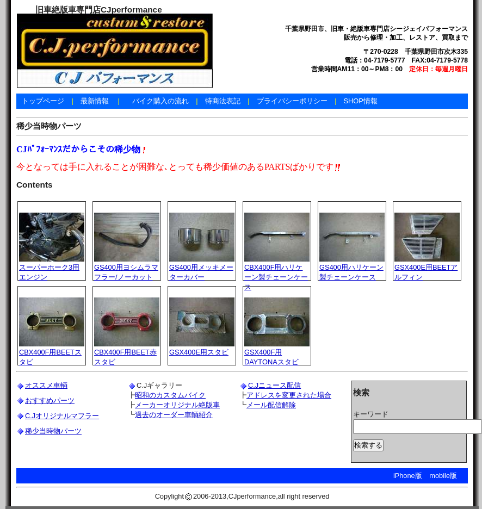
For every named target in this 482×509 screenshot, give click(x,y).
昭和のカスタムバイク (170, 395)
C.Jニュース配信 (274, 385)
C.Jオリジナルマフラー (62, 416)
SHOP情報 (360, 101)
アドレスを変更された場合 (288, 395)
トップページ (43, 101)
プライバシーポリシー (292, 101)
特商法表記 (222, 101)
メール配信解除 (271, 405)
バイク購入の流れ (160, 101)
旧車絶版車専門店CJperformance (98, 9)
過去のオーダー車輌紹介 (174, 415)
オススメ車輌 (46, 385)
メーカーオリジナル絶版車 (177, 405)
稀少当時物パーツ (53, 431)
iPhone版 (407, 475)
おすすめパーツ (50, 400)
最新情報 (95, 101)
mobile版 (443, 475)
